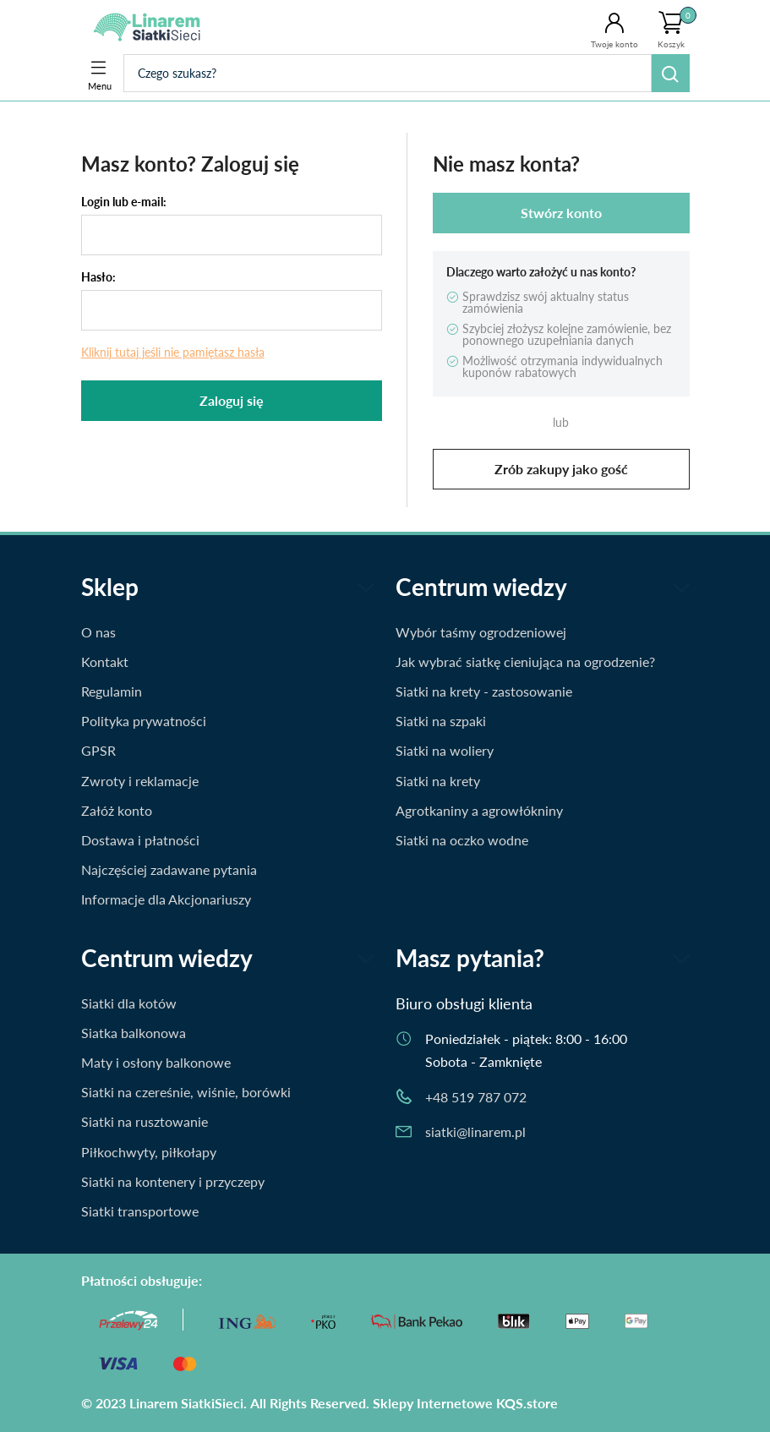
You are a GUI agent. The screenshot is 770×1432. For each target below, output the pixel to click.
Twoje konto (614, 44)
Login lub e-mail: (124, 201)
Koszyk (677, 28)
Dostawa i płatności (140, 840)
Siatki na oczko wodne (462, 840)
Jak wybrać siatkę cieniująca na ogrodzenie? (525, 661)
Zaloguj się (231, 400)
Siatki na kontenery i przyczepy (173, 1181)
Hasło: (98, 277)
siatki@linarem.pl (475, 1131)
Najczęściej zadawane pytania (169, 869)
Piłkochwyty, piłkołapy (148, 1152)
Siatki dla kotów (129, 1003)
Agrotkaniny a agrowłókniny (479, 810)
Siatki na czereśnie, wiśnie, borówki (186, 1092)
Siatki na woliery (445, 750)
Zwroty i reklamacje (140, 781)
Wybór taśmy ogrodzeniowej (481, 632)
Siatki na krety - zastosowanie (484, 691)
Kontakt (104, 661)
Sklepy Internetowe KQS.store (465, 1403)
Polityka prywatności (143, 721)
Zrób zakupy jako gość (561, 469)
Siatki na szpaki (441, 721)
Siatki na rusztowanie (144, 1121)
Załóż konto (116, 810)
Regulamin (111, 691)
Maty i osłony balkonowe (156, 1062)
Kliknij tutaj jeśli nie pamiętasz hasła (173, 352)
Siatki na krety (438, 781)
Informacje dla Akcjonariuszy (166, 899)
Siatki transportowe (140, 1211)
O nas (98, 632)
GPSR (98, 750)
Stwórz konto (561, 213)
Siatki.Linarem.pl (151, 27)
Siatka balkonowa (133, 1033)
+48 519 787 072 (476, 1097)
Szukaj (671, 73)
